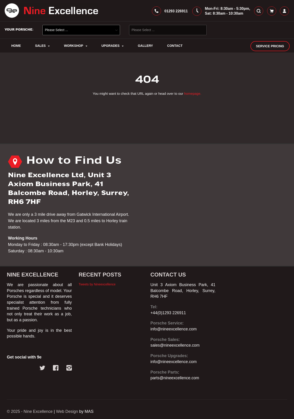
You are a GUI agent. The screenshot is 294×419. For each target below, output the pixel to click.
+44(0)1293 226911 (169, 313)
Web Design (68, 411)
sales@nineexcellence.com (175, 345)
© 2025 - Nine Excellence (30, 411)
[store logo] (51, 10)
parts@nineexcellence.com (175, 378)
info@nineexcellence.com (174, 329)
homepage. (192, 94)
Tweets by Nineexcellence (97, 284)
